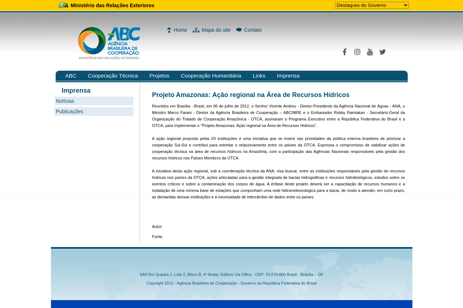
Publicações (69, 111)
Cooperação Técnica (113, 75)
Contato (253, 30)
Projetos (160, 75)
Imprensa (288, 75)
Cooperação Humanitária (211, 75)
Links (259, 75)
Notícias (65, 101)
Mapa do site (216, 30)
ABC (71, 75)
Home (180, 30)
